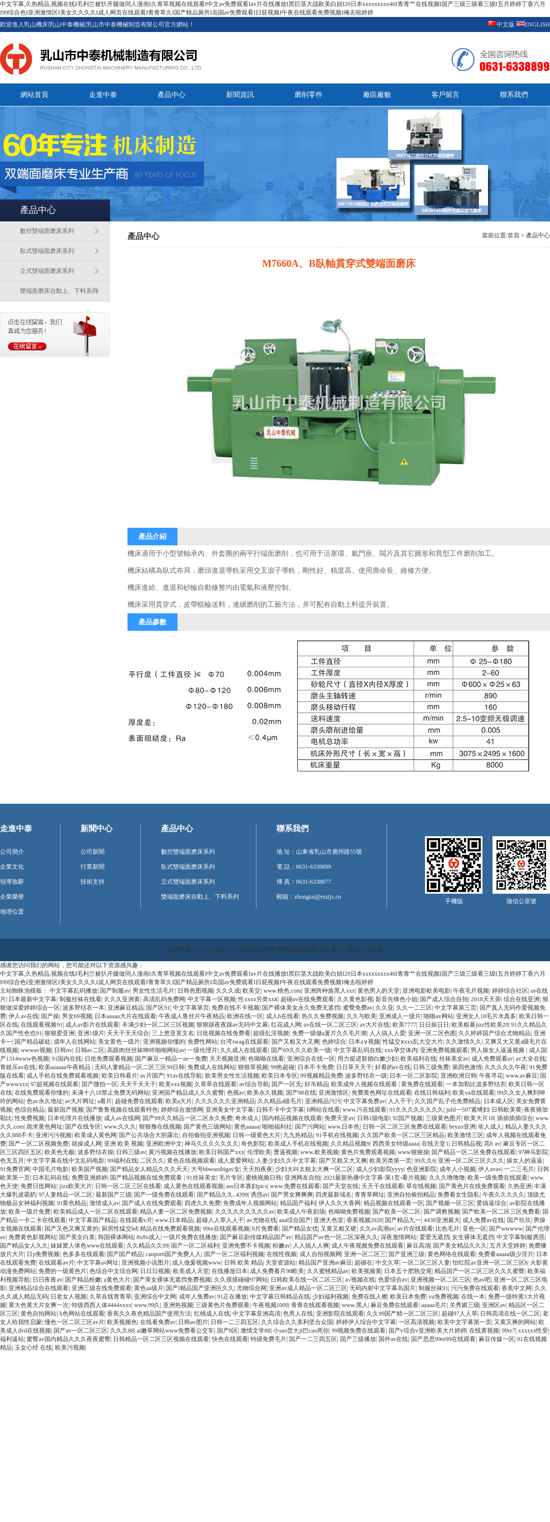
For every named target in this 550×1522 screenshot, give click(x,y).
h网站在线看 (323, 1109)
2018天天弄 (486, 999)
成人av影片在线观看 (92, 1024)
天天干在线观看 (383, 1186)
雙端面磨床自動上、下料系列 (59, 290)
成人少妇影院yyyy (380, 1169)
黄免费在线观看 (422, 1084)
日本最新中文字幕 (32, 999)
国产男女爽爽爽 (292, 1194)
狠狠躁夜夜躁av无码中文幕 (232, 1024)
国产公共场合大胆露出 (149, 1135)
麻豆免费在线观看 (394, 1305)
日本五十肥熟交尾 (408, 1271)
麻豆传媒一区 (496, 1339)
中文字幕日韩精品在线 (280, 1296)
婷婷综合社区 (510, 990)
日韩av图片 (193, 1322)
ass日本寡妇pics (246, 1186)
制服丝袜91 (433, 1288)
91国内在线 (67, 1058)
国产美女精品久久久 (460, 1245)
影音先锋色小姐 (397, 999)
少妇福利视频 (330, 1296)
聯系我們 (514, 94)
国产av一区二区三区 (80, 1330)
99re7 (508, 1330)
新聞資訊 (240, 94)
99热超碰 (282, 1067)
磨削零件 (308, 94)
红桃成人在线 (212, 1313)
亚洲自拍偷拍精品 (411, 1194)
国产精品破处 (32, 1041)
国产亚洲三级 (406, 1254)
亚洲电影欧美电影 (426, 990)
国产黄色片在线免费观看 (472, 1186)
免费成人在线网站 (212, 1067)
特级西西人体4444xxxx (102, 1305)
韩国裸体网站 (116, 1237)
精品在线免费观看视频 (170, 1228)
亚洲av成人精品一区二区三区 (307, 1288)
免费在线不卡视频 (236, 1007)
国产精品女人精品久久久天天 (149, 1169)
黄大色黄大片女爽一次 (38, 1305)
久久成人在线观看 (244, 1050)
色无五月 (12, 1160)
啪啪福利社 (277, 1126)
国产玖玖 (519, 1220)
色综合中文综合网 (114, 1271)
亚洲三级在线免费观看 (102, 1288)
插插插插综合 (515, 1118)
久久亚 (385, 1007)
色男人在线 (298, 1313)
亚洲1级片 (91, 1033)
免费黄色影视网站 (32, 1237)
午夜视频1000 (270, 1305)
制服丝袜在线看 (81, 999)
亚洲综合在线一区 (311, 1058)
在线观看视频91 (41, 1024)
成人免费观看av (492, 1058)
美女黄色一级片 (119, 1041)
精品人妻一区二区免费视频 (176, 1211)
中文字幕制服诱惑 (520, 1237)
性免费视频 (29, 1118)
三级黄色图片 (444, 1118)
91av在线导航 (184, 1075)
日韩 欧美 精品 (243, 1262)
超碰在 (363, 1262)
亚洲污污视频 (54, 1135)
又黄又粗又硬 (338, 1228)
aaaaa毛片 (434, 1305)
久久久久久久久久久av (244, 1211)
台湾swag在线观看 (244, 1041)
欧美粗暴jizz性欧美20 (480, 1024)
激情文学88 (255, 1330)
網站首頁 (34, 94)
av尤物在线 (261, 1220)
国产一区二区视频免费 (38, 1143)
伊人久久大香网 (339, 1203)
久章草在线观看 (215, 1084)
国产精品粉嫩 (83, 1279)
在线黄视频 (484, 1330)
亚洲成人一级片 (400, 1016)
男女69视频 (77, 1016)
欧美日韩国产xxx (221, 1152)
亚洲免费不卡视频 (246, 1245)
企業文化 (12, 866)
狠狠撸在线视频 (160, 1126)
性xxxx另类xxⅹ (258, 999)
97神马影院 (533, 1152)
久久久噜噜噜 (447, 1177)
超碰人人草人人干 (220, 1220)
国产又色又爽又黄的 (71, 1228)
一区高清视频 (416, 1322)
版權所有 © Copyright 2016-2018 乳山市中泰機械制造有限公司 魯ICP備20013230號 (274, 949)
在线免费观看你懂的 (41, 1092)
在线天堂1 (435, 1143)
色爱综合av (393, 1279)
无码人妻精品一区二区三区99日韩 (139, 1067)
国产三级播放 (358, 1339)
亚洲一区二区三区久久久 (471, 1160)
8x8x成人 (148, 1237)
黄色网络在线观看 (452, 1254)
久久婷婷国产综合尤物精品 (494, 1033)
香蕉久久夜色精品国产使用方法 (149, 1313)
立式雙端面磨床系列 (47, 270)
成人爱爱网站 (236, 1160)
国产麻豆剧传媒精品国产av (256, 1237)
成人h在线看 (282, 1016)
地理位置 (12, 911)
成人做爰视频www (196, 1262)
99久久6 (425, 1160)
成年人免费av (196, 1296)
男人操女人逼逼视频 (498, 1050)
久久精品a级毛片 (280, 1101)
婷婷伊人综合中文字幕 (366, 1322)
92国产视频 (407, 1118)
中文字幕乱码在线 (358, 1050)
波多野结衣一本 (83, 1007)
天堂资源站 (281, 1262)
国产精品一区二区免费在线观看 (474, 1152)
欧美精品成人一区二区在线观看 (96, 1211)
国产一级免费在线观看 (164, 1194)
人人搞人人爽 (311, 1245)
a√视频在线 (361, 1279)
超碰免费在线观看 (139, 1101)
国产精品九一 (403, 1220)
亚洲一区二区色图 (432, 1033)
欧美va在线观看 (473, 1092)
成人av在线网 (122, 1118)
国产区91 (158, 1007)
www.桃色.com (283, 990)
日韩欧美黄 (507, 1109)
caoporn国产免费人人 (174, 1254)
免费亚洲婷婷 (90, 1177)
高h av (492, 1143)
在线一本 (473, 1296)
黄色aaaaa (247, 1126)
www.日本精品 (174, 1220)
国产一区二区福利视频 (234, 1254)
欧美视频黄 (367, 1271)
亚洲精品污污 (323, 1101)
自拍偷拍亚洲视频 (206, 1135)
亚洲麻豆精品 (126, 1007)
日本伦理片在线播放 (75, 1118)
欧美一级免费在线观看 (498, 1177)
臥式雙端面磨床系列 (47, 250)
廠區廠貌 (377, 94)
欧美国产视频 (90, 1169)
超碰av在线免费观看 (307, 999)
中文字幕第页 (191, 1007)
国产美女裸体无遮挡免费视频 (172, 1279)
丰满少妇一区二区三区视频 (158, 1024)
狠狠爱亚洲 (59, 1033)
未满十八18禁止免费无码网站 (111, 1092)
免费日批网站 (38, 1186)
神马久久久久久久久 (211, 1143)
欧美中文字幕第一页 (465, 1322)
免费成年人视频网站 (250, 1203)
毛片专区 (231, 1177)
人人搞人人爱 (388, 1033)
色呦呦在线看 (266, 1058)
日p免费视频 (43, 1254)
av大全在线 (530, 1058)
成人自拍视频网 (321, 1254)
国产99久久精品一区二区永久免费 (187, 1118)
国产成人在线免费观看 (152, 1203)
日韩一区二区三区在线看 (128, 1186)
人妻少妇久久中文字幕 (286, 1160)
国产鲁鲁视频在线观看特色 (122, 1109)
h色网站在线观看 (82, 1313)
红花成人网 (286, 1024)
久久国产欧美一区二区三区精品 (402, 1135)
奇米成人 (247, 1118)
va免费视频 (443, 1296)
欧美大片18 (479, 1118)
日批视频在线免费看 (223, 1033)
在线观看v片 (136, 1220)
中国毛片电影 (50, 1169)
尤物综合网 (251, 1288)
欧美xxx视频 (175, 1084)
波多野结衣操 (96, 1152)
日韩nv (63, 1050)
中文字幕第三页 (455, 1007)
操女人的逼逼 (524, 1160)
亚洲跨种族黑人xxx (329, 990)
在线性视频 (281, 1254)
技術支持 (92, 881)
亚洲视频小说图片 (146, 1262)
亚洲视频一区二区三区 (440, 1279)
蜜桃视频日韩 (264, 1177)
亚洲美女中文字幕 (230, 1109)
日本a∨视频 (364, 1041)
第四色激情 (467, 1067)
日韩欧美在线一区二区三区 (306, 1279)
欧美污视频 (70, 1347)
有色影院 (253, 1143)
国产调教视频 (442, 1211)
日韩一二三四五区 (234, 1322)
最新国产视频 (66, 1109)
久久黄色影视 (355, 999)
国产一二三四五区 (313, 1339)
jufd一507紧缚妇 (467, 1109)
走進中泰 (103, 94)
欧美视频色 (122, 1322)
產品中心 (172, 94)
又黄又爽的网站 (515, 1322)
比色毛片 (448, 1228)
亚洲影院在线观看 (340, 1313)
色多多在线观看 (83, 1254)
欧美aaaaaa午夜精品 (65, 1067)
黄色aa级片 (149, 1288)
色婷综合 (334, 1041)
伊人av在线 (23, 1016)
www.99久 (147, 1305)
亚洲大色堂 (329, 1220)
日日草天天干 (354, 1067)
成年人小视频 (458, 1169)
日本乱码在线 (50, 1177)
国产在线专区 (83, 1126)
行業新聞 (92, 866)
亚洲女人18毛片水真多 (486, 1016)
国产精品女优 (300, 1228)
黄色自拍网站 (38, 1313)
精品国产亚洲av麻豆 (325, 1262)
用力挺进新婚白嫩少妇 (368, 1058)
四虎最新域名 (334, 1194)
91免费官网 (15, 1169)
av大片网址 (79, 1101)
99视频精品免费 (321, 1075)
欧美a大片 (179, 1101)
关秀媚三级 (465, 1305)
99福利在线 (123, 1160)
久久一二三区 (414, 1007)
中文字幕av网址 (97, 1262)
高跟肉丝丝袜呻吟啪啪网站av (145, 1050)
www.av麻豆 (522, 1075)
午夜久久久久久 (503, 1194)
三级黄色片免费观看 (223, 1305)
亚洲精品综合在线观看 (38, 1288)
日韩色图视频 (196, 990)
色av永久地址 (44, 1101)
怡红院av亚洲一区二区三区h (489, 1262)
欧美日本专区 (280, 1075)
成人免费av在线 (483, 1220)
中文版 (505, 24)
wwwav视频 (35, 1050)
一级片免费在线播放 (190, 1237)
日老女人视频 (68, 1296)
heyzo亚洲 (462, 1126)
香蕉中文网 (517, 1288)
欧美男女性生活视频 (232, 1075)
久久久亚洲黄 (122, 999)
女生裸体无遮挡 (473, 1237)
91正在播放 (232, 1296)
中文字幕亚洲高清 (256, 1313)
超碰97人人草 (460, 1313)
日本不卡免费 (316, 1067)
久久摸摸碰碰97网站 (241, 1279)
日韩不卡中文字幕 (280, 1109)
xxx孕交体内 (401, 1050)
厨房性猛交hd (120, 1228)
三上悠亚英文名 (173, 1033)
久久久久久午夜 (505, 1067)
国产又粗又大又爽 (296, 1041)
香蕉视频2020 (364, 1220)
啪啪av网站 (438, 1016)
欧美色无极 (59, 1152)
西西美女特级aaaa (395, 1143)
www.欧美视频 (319, 1152)
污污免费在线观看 (475, 1288)
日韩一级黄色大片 (256, 1135)
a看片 (105, 1101)
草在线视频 (421, 1186)
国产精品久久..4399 (222, 1194)
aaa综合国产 (295, 1220)
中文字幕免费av (364, 1101)
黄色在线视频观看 (191, 1160)
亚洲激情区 (333, 1092)
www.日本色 (344, 1126)
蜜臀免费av (357, 1007)
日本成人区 (499, 1101)
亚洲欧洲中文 (164, 1143)
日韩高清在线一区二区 (510, 1313)
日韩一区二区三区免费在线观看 (404, 1126)
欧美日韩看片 (120, 1075)
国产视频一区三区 (450, 1203)
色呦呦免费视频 (349, 1211)
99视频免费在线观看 (359, 1330)
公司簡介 (12, 851)
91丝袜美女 (201, 1177)
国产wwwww (505, 1228)
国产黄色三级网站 (208, 1126)
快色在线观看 (230, 1339)
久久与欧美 (361, 1016)
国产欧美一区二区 (396, 1211)
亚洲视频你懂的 (164, 1041)
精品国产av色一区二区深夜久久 (336, 1237)
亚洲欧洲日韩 (458, 1075)
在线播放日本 (230, 1271)
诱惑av (259, 1194)
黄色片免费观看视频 (368, 1152)
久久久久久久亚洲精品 (225, 1101)
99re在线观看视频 (226, 1228)
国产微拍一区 (100, 1084)
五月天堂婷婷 (508, 1245)
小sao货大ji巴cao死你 (300, 1330)
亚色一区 (474, 1228)
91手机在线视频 (337, 1135)
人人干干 (400, 1101)
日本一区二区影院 (414, 1075)
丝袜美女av (453, 1058)
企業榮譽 (12, 896)
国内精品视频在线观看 (292, 1118)
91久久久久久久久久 (417, 1109)
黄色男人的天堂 (379, 990)
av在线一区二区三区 (330, 1024)
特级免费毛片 (268, 1339)
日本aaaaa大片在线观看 (125, 1016)
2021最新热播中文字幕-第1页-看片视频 (374, 1177)
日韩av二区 (89, 1050)
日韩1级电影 (373, 1118)
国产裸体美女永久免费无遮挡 (301, 1007)
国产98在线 (301, 1092)
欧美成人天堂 (191, 1271)
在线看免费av (158, 1322)
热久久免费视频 (323, 1016)
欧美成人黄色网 (95, 1135)
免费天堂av (339, 1118)
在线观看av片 (56, 1262)
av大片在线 (375, 1024)
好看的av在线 (392, 1067)
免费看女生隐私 (459, 1194)
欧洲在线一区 (245, 1016)
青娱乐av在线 (18, 1067)
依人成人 (490, 1126)
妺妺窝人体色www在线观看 (87, 1245)
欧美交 (251, 990)
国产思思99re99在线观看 (443, 1339)
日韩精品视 (467, 1143)
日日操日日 (434, 1024)
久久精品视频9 (350, 1143)
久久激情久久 (464, 1041)
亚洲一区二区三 (365, 1254)
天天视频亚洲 (228, 1058)
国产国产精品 (125, 1254)
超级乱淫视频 (271, 1033)
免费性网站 (203, 1041)
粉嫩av (281, 1245)
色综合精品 (29, 1109)
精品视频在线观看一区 (394, 1203)
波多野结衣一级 (366, 1075)
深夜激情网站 (398, 1237)
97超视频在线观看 (54, 1084)
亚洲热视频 (178, 1305)
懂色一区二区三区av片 (74, 1322)
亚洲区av (494, 1305)
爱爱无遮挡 (435, 1237)
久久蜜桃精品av (327, 1271)
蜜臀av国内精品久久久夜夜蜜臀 (68, 1339)
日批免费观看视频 (108, 1058)
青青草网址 (369, 1194)
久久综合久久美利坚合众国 (297, 1322)
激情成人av (104, 1203)
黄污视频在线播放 (172, 1152)
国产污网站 (310, 1126)
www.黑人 (355, 1305)
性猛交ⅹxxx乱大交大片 (412, 1041)
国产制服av (115, 990)
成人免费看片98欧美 (277, 1271)
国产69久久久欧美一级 (301, 1050)
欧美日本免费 (408, 1296)
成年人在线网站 (75, 1041)
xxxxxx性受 (533, 1330)
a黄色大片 (117, 1279)
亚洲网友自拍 (302, 1177)
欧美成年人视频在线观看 (364, 1084)
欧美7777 (404, 1024)
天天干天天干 (138, 1084)
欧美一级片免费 (29, 1211)
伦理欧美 (259, 1152)
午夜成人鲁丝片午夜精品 (191, 1016)
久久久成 (228, 990)
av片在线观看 (415, 1228)
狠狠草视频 (253, 1067)
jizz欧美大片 (76, 1186)
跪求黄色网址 (44, 1126)
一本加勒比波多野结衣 (476, 1084)
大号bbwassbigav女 (215, 1169)
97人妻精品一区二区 (65, 1194)
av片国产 (152, 1075)
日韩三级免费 (431, 1067)
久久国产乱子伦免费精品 (447, 1101)
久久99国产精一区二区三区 (402, 1313)
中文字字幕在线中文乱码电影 (65, 1160)
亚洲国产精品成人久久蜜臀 (188, 1092)
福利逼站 (12, 1339)
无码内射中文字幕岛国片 (383, 1288)
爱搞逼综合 (491, 1203)
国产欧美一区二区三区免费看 (501, 1211)
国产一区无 (287, 1084)
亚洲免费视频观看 (444, 1050)
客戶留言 (446, 94)
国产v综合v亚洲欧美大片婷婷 (427, 1330)
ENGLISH (537, 24)
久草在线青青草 (111, 1296)
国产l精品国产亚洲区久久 (200, 1288)
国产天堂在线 (340, 1186)
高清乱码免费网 (164, 999)
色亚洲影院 (421, 1169)
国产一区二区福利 (195, 1245)
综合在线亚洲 (522, 999)
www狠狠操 (413, 1152)
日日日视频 (155, 1271)
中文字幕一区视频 (212, 999)
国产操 (50, 1016)
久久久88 (122, 1330)
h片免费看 (265, 1228)
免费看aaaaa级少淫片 (506, 1254)
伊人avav (490, 1169)
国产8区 (227, 1330)
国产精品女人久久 (24, 1245)
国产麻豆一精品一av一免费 (170, 1058)
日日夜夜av (47, 1279)
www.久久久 (120, 1126)
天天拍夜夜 (257, 1169)
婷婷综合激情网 (182, 1109)
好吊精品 (316, 1084)
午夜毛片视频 (471, 990)
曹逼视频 (286, 1152)
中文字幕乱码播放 (74, 990)
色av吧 (481, 1279)
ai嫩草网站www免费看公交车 (175, 1330)
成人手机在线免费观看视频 (62, 1075)
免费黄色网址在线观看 (382, 1092)
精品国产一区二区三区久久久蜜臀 (479, 1271)
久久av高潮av (377, 1228)
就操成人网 (87, 1143)
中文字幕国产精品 (92, 1220)
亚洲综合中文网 (155, 1296)
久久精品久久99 (147, 1245)
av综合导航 (253, 1084)
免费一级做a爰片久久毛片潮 (329, 1033)
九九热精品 (298, 1135)
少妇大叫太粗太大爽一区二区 (314, 1169)
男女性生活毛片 (153, 990)
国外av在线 (393, 1339)
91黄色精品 (71, 1203)
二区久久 (152, 1160)
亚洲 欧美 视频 (123, 1143)
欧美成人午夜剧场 (301, 1211)
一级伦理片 (203, 1050)
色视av (235, 1092)
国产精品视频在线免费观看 (147, 1177)
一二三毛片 (519, 1169)
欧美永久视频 (265, 1092)
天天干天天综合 (128, 1033)
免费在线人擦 (370, 1296)
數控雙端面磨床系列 (47, 230)
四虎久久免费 (202, 1203)
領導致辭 (12, 881)
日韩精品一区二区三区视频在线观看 (161, 1339)
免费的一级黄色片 (62, 1271)
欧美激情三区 (466, 1135)
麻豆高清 (418, 1245)
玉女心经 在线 (33, 1347)
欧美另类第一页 (391, 1160)
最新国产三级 (114, 1194)
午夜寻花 (491, 1075)
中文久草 (388, 1262)
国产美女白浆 (77, 1237)
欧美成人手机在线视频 (298, 1143)
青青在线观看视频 (315, 1305)
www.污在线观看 (364, 1109)
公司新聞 (92, 851)
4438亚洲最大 (442, 1220)
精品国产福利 (298, 1203)
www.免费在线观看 (295, 1186)
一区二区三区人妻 (426, 1262)
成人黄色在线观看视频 (194, 1186)
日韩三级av (131, 1152)
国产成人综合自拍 (444, 999)
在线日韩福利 (432, 1092)
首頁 (514, 235)
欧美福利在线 (418, 1058)
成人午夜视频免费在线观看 (368, 1245)
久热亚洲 (520, 1186)
